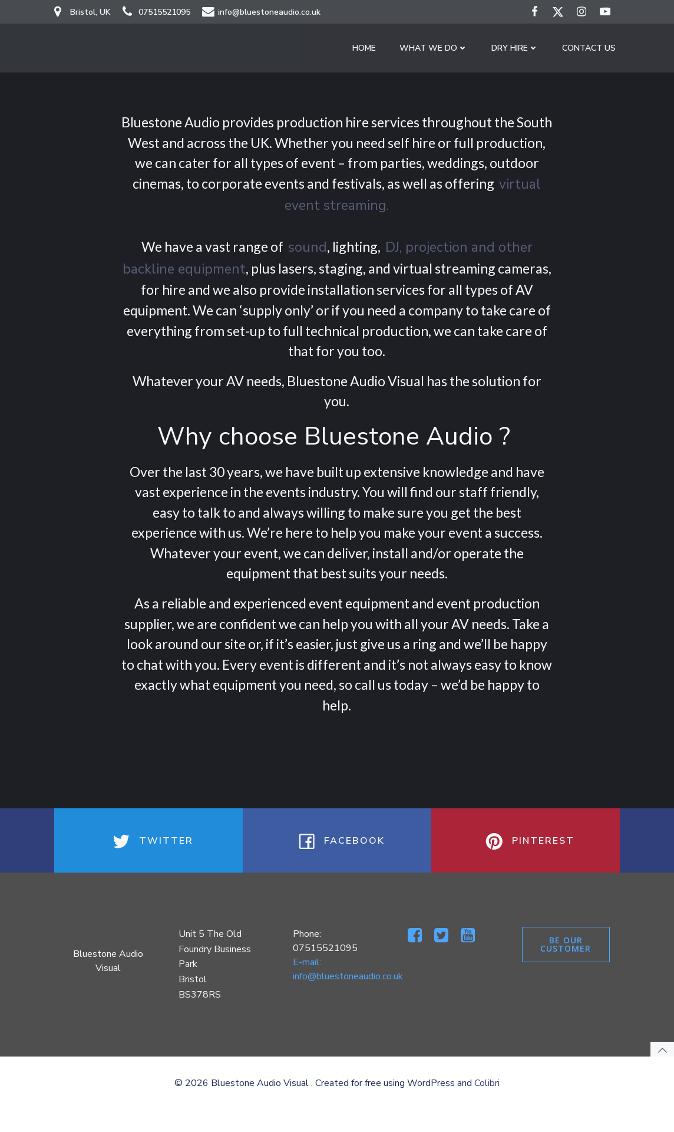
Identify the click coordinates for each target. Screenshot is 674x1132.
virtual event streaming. (372, 202)
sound (307, 244)
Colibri (487, 1105)
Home (368, 50)
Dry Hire (519, 50)
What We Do (438, 50)
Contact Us (593, 50)
